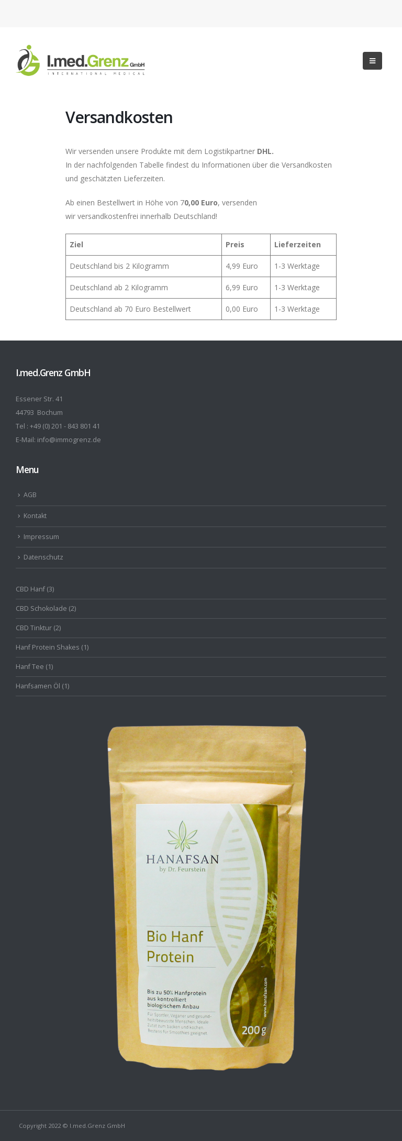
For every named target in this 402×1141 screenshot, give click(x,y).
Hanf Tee (30, 666)
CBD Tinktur (34, 627)
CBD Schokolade (41, 608)
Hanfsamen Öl (38, 686)
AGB (30, 494)
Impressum (41, 536)
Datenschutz (43, 557)
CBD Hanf (30, 589)
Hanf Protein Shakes (48, 647)
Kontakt (35, 515)
